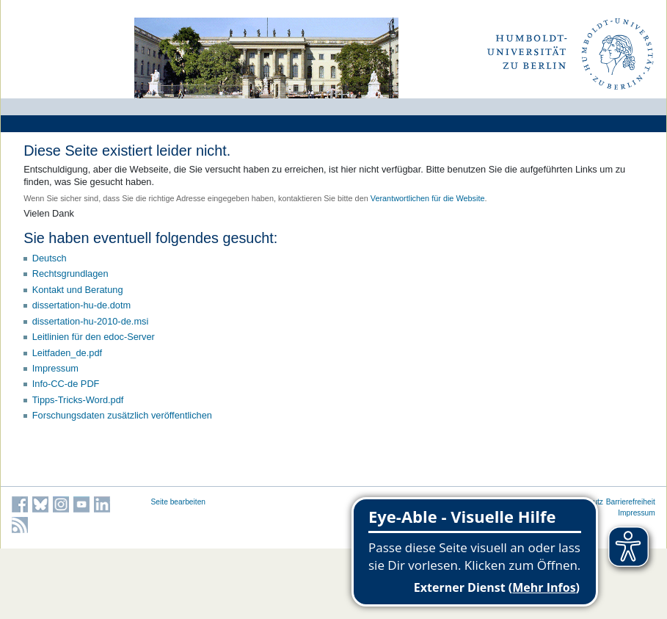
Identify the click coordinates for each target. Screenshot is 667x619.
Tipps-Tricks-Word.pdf (78, 399)
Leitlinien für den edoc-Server (93, 336)
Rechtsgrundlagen (70, 273)
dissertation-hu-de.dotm (81, 305)
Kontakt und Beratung (77, 289)
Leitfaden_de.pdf (67, 352)
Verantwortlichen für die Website (428, 198)
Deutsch (49, 258)
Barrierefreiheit (630, 502)
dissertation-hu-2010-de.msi (90, 321)
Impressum (55, 368)
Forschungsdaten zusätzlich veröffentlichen (122, 415)
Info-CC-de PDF (66, 383)
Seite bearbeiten (178, 502)
